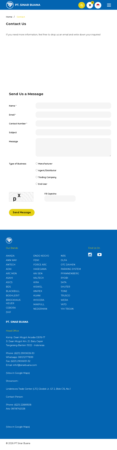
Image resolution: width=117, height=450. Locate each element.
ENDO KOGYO (41, 258)
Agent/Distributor (47, 171)
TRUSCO (65, 297)
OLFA (64, 262)
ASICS (9, 284)
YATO (64, 306)
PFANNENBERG (70, 275)
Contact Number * (18, 124)
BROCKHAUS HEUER (13, 304)
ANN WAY (11, 262)
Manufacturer (45, 164)
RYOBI (64, 280)
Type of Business (17, 164)
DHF (8, 314)
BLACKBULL (13, 293)
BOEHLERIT (12, 297)
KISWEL (37, 289)
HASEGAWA (39, 271)
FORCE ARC (40, 267)
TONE (64, 293)
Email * (12, 115)
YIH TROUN (67, 311)
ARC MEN (11, 275)
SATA (63, 284)
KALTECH (38, 280)
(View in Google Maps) (18, 375)
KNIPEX (37, 293)
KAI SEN (38, 275)
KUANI (37, 297)
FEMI (36, 262)
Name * (12, 106)
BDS (8, 289)
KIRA (36, 284)
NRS (63, 258)
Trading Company (47, 178)
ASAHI (9, 280)
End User (42, 185)
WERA (64, 302)
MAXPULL (38, 306)
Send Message (22, 214)
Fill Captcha (50, 196)
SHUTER (65, 289)
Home (9, 17)
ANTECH (10, 267)
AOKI (9, 271)
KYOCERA (38, 302)
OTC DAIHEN (68, 267)
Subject (13, 133)
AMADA (10, 258)
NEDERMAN (40, 311)
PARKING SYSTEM (71, 271)
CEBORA (11, 310)
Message (13, 142)
